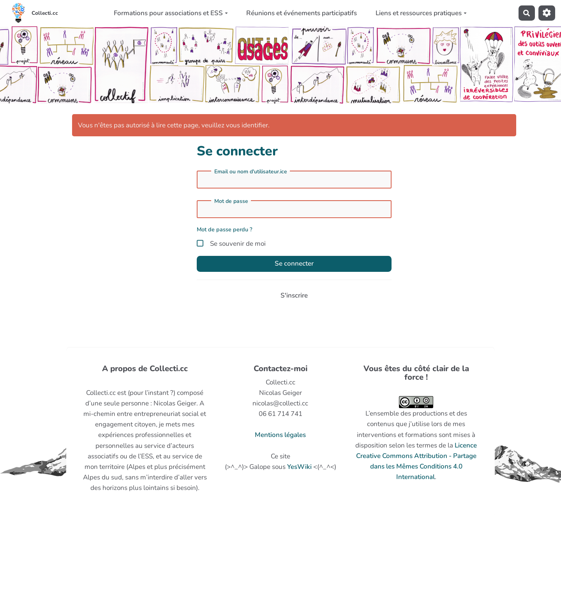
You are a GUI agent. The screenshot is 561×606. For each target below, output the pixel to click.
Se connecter (294, 263)
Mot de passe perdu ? (224, 229)
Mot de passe (231, 201)
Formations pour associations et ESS (171, 13)
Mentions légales (280, 434)
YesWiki (299, 466)
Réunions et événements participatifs (301, 13)
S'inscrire (294, 295)
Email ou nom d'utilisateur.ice (250, 171)
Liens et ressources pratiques (421, 13)
